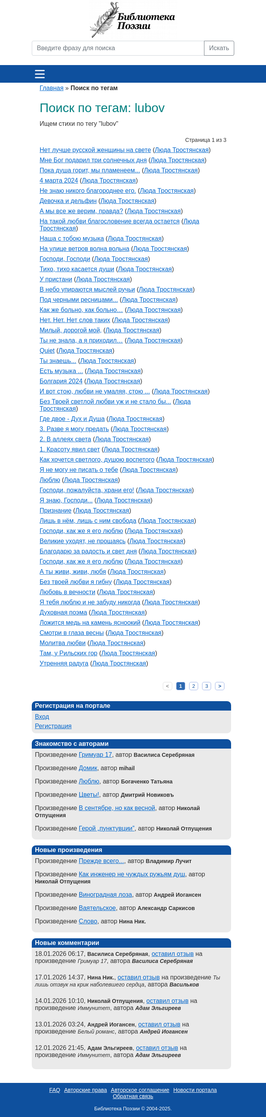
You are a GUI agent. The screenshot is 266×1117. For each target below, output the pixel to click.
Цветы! (89, 794)
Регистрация (53, 726)
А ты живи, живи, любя (73, 571)
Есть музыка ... (61, 371)
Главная (52, 88)
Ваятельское (97, 908)
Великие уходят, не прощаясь (83, 541)
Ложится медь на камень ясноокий (90, 622)
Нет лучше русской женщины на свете (95, 150)
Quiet (47, 350)
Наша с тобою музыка (72, 238)
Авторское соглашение (140, 1090)
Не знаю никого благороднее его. (88, 190)
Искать (219, 48)
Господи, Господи (65, 259)
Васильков (184, 984)
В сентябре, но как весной (117, 808)
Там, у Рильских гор (68, 653)
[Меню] (40, 74)
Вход (42, 716)
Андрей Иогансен (164, 1031)
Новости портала (195, 1090)
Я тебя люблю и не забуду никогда (90, 602)
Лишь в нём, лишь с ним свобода (88, 520)
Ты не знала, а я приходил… (81, 340)
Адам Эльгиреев (158, 1008)
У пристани (56, 279)
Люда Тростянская (182, 150)
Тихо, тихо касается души (77, 269)
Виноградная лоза (105, 894)
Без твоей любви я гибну (76, 581)
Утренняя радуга (64, 663)
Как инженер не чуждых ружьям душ (132, 874)
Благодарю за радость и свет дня (88, 551)
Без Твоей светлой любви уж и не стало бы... (105, 401)
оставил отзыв (172, 953)
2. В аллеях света (65, 439)
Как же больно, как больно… (81, 309)
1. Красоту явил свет (70, 449)
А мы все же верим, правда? (81, 211)
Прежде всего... (101, 861)
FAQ (54, 1090)
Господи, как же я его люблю (81, 531)
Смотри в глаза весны (72, 632)
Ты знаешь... (58, 360)
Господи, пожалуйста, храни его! (87, 490)
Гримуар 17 (95, 754)
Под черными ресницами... (79, 299)
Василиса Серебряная (162, 961)
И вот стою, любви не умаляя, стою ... (95, 391)
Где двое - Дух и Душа (72, 418)
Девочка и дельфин (68, 201)
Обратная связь (133, 1096)
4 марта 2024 (59, 180)
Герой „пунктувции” (107, 828)
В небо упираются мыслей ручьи (87, 289)
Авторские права (85, 1090)
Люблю (50, 480)
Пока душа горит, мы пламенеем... (90, 170)
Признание (55, 510)
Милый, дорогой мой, (71, 330)
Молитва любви (63, 643)
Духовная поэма (63, 612)
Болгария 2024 (61, 381)
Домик (88, 768)
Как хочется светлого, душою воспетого (97, 459)
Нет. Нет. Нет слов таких (75, 320)
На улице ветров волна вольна (84, 248)
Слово (88, 921)
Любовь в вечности (67, 592)
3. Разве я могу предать (74, 429)
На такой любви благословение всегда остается (110, 221)
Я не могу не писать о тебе (79, 469)
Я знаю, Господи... (66, 500)
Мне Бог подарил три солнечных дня (93, 160)
